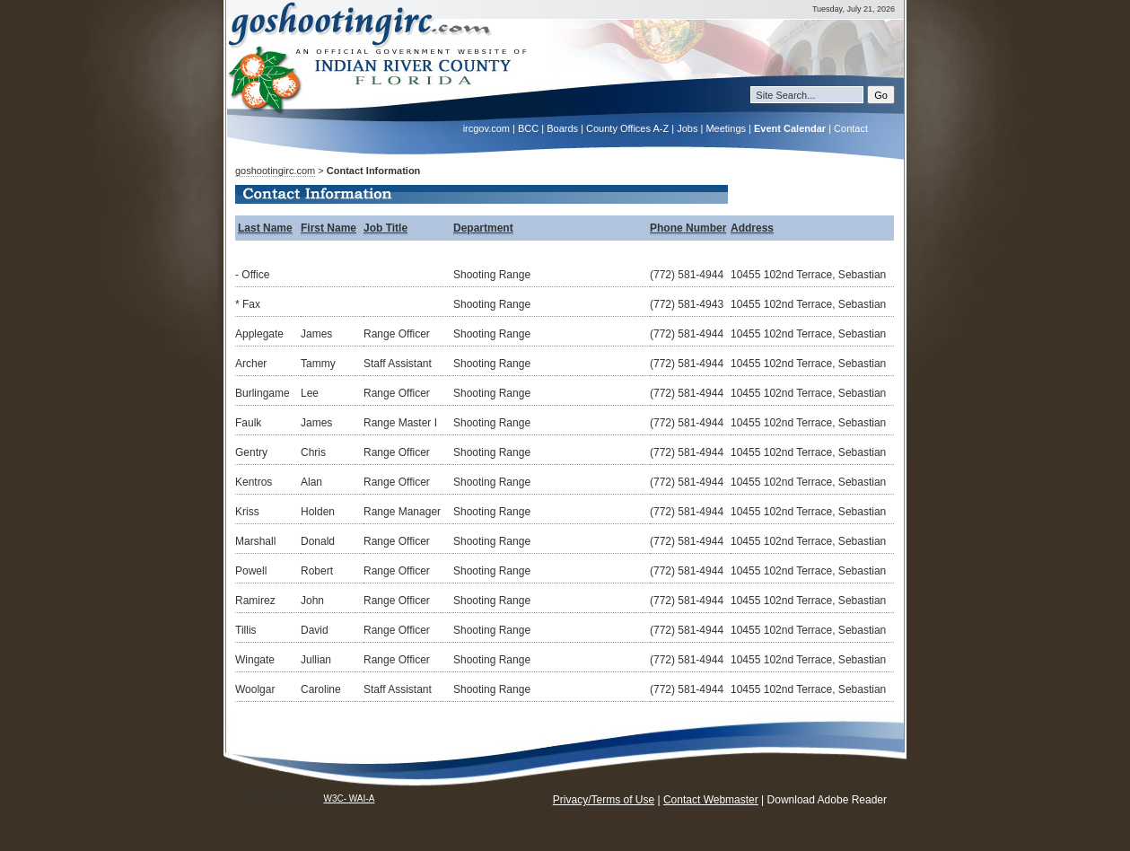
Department (483, 228)
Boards (562, 128)
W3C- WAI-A (348, 798)
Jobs (687, 128)
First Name (328, 228)
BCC (528, 128)
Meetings (725, 128)
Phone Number (688, 228)
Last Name (265, 228)
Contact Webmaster (710, 800)
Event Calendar (790, 128)
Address (752, 228)
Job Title (385, 228)
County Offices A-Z (627, 128)
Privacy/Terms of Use (603, 800)
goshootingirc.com (275, 170)
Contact (851, 128)
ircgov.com (486, 128)
